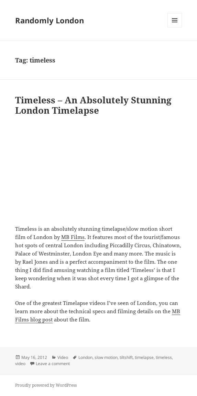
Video (62, 357)
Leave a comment (53, 363)
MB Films (73, 237)
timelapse (144, 357)
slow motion (106, 357)
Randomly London (49, 20)
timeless (164, 357)
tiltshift (126, 357)
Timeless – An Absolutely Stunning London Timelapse (93, 105)
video (20, 363)
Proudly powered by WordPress (46, 385)
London (85, 357)
